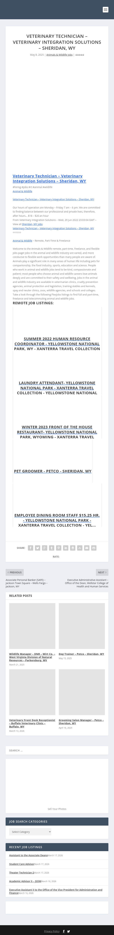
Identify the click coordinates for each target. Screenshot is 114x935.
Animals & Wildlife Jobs (59, 54)
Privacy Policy (51, 931)
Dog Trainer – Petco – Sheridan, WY (81, 654)
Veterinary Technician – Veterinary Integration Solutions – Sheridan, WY (49, 178)
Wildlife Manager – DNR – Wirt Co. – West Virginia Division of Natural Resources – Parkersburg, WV (32, 657)
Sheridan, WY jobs (32, 224)
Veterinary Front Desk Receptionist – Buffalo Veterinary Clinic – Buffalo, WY (32, 723)
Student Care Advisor (21, 864)
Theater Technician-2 (21, 872)
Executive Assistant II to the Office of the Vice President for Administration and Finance (55, 891)
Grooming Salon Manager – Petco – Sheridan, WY (81, 721)
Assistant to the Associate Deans (28, 855)
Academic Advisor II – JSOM (25, 881)
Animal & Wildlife (22, 191)
